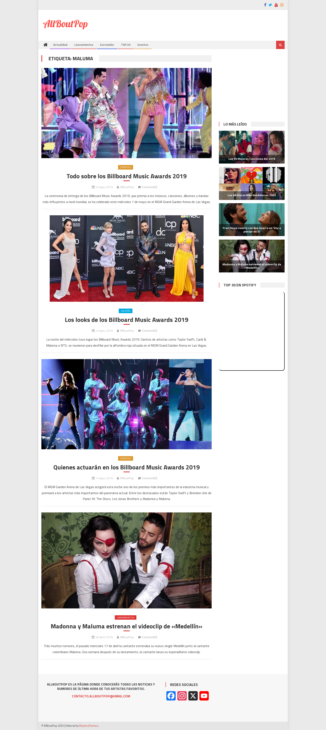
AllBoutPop (127, 187)
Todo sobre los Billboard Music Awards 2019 (127, 176)
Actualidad (60, 44)
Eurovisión (107, 44)
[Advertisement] (209, 23)
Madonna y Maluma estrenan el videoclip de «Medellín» (126, 626)
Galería (125, 311)
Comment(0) (149, 187)
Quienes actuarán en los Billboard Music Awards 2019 (126, 467)
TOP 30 (125, 44)
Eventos (142, 44)
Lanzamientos (83, 44)
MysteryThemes (88, 726)
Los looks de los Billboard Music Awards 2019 (126, 320)
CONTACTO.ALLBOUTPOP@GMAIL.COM (101, 696)
